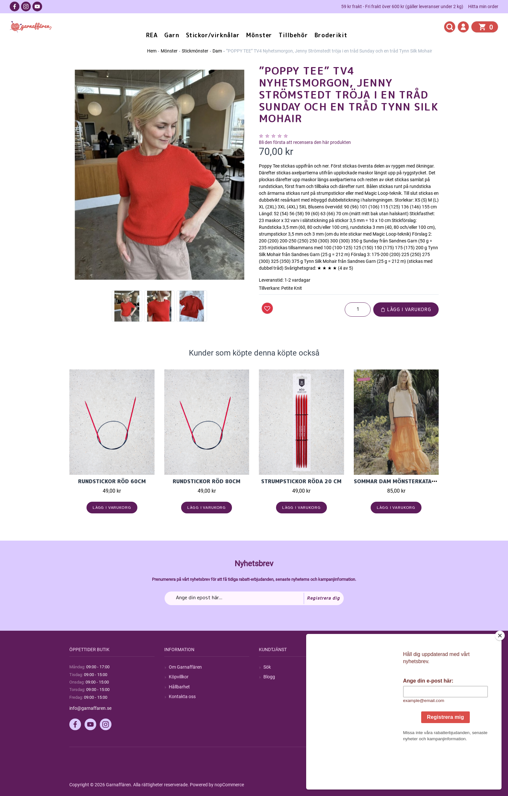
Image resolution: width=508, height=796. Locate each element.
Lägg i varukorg (406, 309)
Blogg (269, 676)
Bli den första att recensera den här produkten (305, 142)
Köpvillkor (179, 676)
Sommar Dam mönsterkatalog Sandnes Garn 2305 (427, 481)
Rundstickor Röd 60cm (112, 481)
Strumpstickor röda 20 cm (301, 481)
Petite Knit (291, 288)
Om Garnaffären (185, 667)
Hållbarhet (179, 686)
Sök (267, 667)
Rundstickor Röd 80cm (206, 481)
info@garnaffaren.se (90, 708)
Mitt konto (368, 667)
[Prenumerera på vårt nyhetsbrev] (254, 598)
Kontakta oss (182, 696)
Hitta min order (483, 6)
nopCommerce (229, 784)
